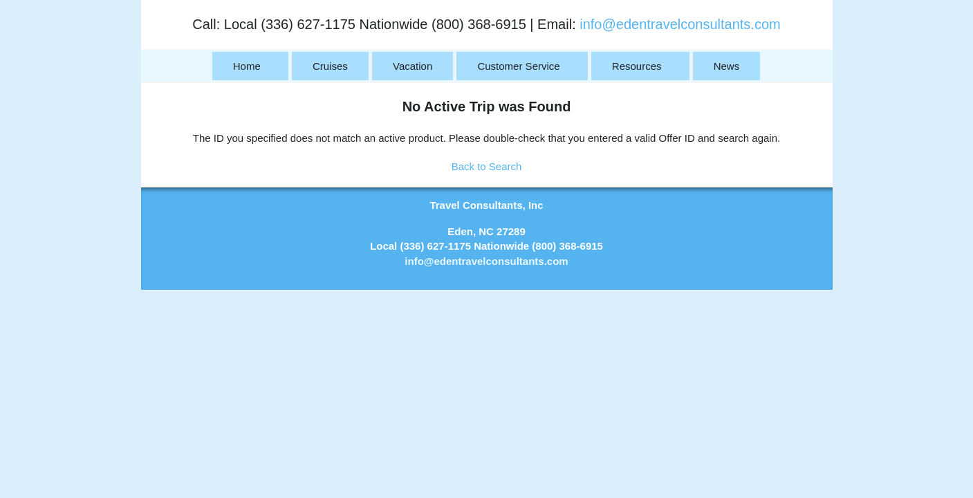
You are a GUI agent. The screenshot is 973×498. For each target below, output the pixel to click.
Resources (637, 66)
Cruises (330, 66)
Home (247, 66)
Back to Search (487, 166)
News (727, 66)
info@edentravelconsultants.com (680, 24)
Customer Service (518, 66)
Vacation (412, 66)
